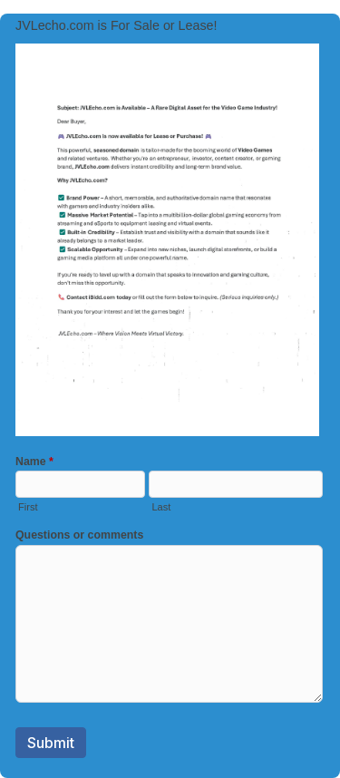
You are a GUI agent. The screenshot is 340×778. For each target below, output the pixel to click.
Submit (50, 743)
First (27, 506)
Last (160, 506)
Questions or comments (79, 535)
